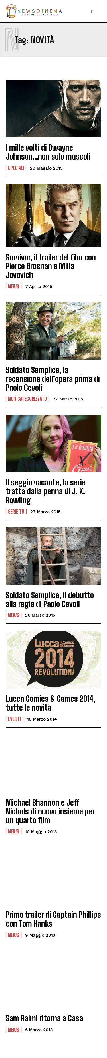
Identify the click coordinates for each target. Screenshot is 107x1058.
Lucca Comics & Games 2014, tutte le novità (51, 703)
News (13, 286)
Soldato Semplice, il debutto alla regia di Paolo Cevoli (50, 599)
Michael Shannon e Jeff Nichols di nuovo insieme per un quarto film (50, 811)
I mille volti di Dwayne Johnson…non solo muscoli (48, 152)
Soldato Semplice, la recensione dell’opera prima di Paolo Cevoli (53, 378)
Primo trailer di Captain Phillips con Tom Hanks (53, 919)
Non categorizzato (27, 398)
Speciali (16, 167)
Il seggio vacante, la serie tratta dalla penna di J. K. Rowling (46, 491)
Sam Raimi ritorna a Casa (44, 1018)
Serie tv (16, 511)
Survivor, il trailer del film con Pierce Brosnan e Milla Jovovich (51, 266)
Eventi (14, 718)
